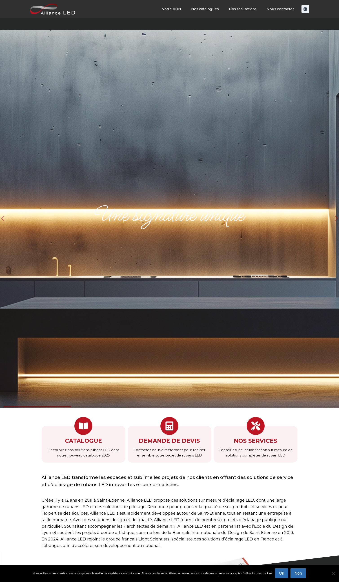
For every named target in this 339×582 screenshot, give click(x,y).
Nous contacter (280, 9)
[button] (2, 218)
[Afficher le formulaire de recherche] (332, 24)
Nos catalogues (205, 9)
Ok (282, 573)
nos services (255, 440)
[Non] (333, 573)
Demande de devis (169, 440)
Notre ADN (171, 9)
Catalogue (83, 440)
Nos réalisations (243, 9)
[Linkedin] (305, 9)
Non (298, 573)
